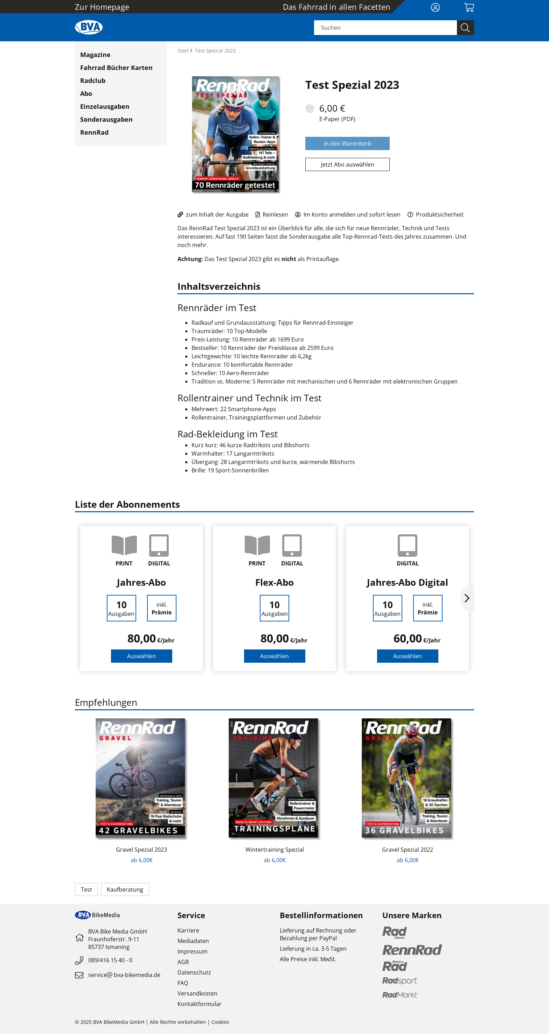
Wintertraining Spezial (274, 849)
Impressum (193, 951)
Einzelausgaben (105, 106)
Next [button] (467, 598)
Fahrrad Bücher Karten (116, 67)
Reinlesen (272, 214)
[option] (141, 598)
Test (86, 889)
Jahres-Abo (141, 582)
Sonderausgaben (106, 119)
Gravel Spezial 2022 (407, 849)
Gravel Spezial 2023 (141, 849)
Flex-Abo (274, 582)
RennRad (94, 132)
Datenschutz (194, 972)
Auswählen (141, 656)
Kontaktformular (200, 1004)
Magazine (95, 54)
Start (184, 50)
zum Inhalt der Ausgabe (213, 214)
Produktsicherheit (436, 214)
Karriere (188, 930)
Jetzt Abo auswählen (347, 164)
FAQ (183, 983)
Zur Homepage (102, 6)
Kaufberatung (125, 889)
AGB (183, 962)
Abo (86, 93)
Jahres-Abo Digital (407, 582)
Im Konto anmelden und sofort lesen (348, 214)
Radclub (92, 80)
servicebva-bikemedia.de (124, 975)
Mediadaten (193, 941)
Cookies (220, 1022)
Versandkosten (197, 993)
